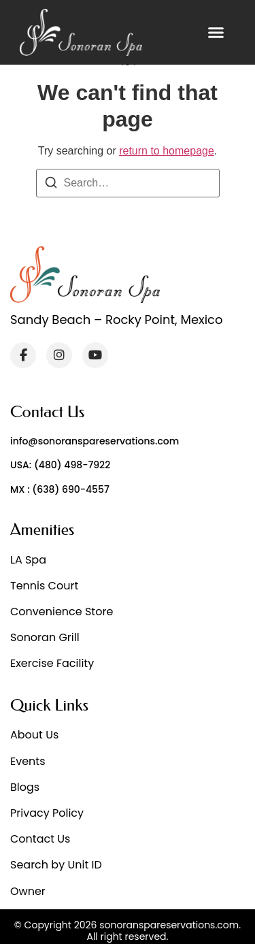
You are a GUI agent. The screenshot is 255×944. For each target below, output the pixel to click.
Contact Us (40, 839)
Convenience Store (61, 611)
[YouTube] (95, 355)
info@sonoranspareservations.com (94, 441)
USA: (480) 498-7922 (60, 465)
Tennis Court (44, 585)
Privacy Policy (47, 813)
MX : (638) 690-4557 (59, 489)
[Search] (51, 184)
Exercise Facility (52, 663)
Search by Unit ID (56, 865)
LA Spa (28, 560)
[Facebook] (23, 355)
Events (28, 761)
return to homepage (166, 151)
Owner (28, 891)
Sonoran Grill (45, 637)
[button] (216, 33)
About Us (34, 735)
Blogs (24, 787)
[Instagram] (59, 355)
